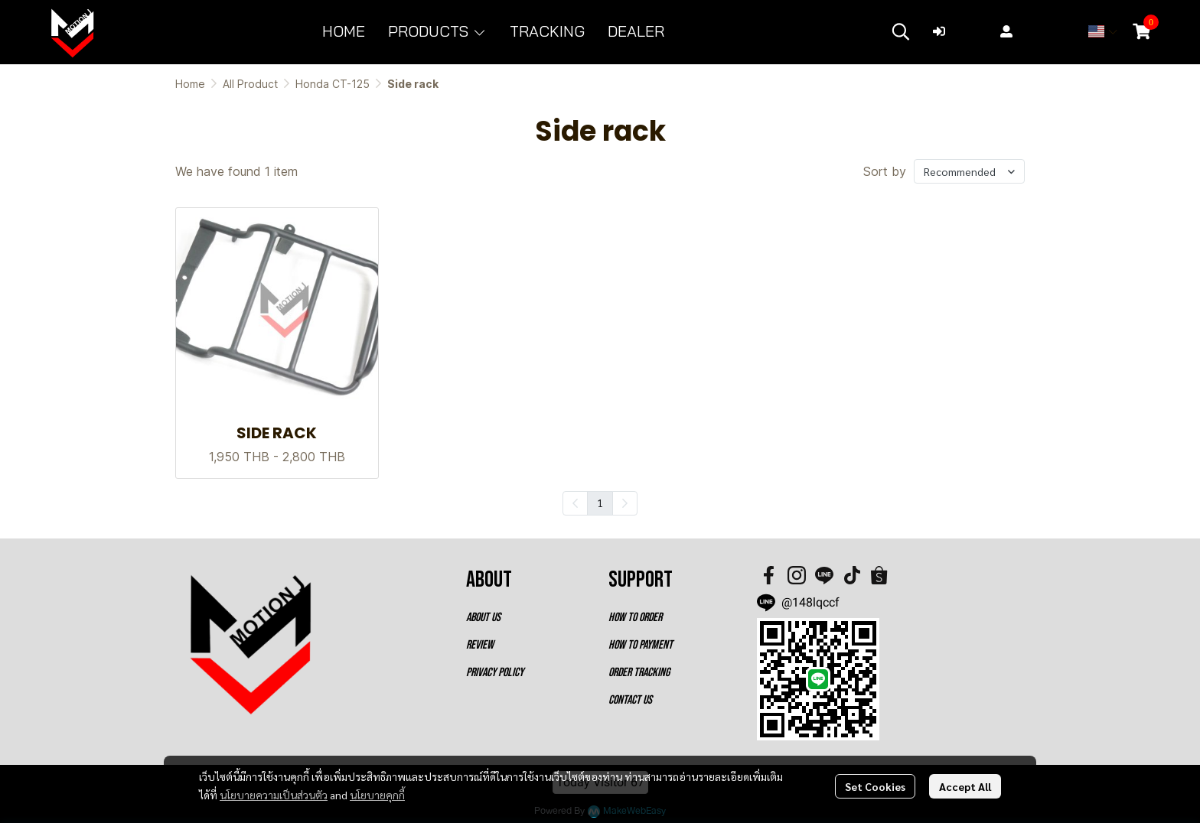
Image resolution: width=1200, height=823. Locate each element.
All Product (250, 83)
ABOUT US (483, 617)
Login (959, 31)
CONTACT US (630, 700)
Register (1034, 31)
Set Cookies (875, 786)
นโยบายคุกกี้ (377, 795)
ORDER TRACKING (639, 672)
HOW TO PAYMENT (640, 645)
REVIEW (480, 645)
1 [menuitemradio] (600, 502)
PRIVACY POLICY (494, 672)
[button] (901, 31)
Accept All (965, 786)
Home (190, 83)
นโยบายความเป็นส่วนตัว (274, 795)
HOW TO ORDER (635, 617)
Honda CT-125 (332, 83)
